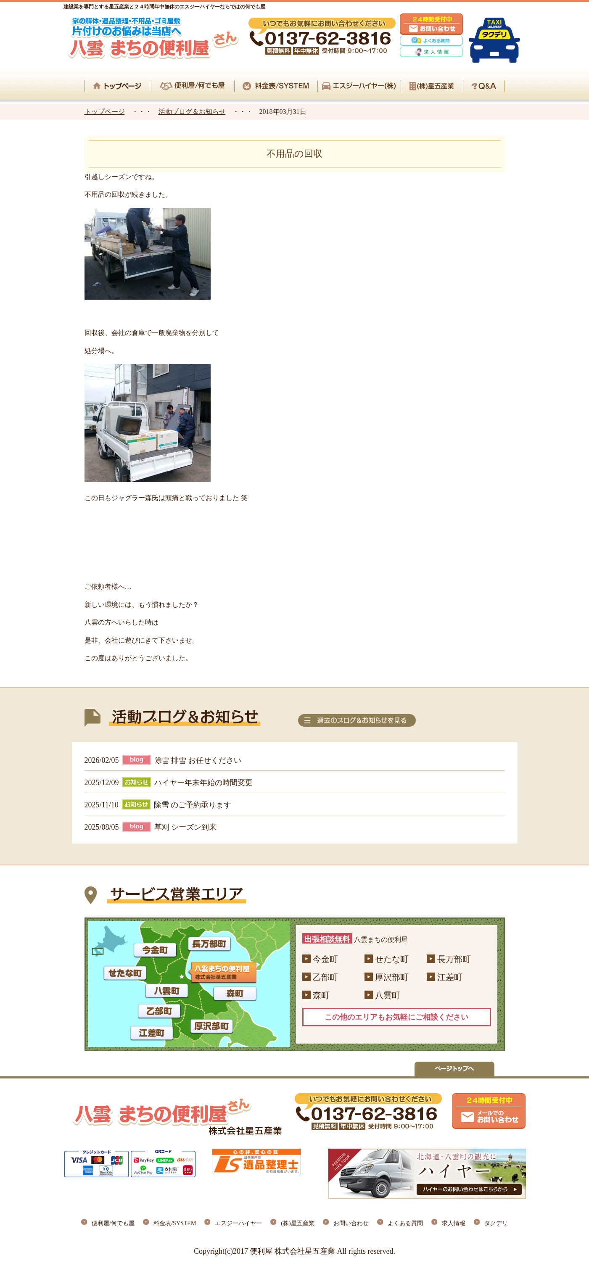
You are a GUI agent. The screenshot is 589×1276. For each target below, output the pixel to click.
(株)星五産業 (297, 1223)
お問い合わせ (351, 1223)
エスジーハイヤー (238, 1223)
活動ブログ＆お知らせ (192, 111)
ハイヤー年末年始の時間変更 (203, 782)
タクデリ (496, 1223)
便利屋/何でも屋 (113, 1223)
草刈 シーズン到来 (185, 827)
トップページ (105, 111)
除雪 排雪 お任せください (197, 760)
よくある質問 (405, 1223)
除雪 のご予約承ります (193, 805)
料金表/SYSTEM (174, 1223)
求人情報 (453, 1223)
